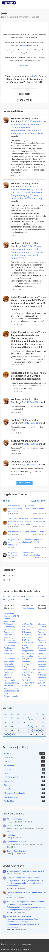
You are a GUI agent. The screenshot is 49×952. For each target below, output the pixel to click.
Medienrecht (9, 653)
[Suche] (32, 3)
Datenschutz (9, 627)
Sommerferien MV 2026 (16, 842)
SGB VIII (25, 675)
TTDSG (25, 683)
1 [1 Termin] (30, 718)
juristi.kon (9, 569)
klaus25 (9, 874)
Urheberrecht (9, 680)
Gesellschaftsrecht (11, 643)
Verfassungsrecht (11, 683)
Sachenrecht (9, 667)
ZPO (29, 685)
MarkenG (26, 661)
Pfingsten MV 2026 (14, 819)
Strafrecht (8, 675)
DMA (24, 635)
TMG (29, 680)
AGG (24, 624)
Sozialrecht (8, 672)
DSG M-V (26, 637)
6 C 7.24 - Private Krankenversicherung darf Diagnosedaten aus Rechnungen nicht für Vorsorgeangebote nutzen (28, 252)
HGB (32, 653)
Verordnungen (28, 608)
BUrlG (29, 629)
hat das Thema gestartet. (28, 303)
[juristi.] (9, 3)
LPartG (30, 659)
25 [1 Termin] (6, 735)
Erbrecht (7, 629)
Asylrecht (8, 616)
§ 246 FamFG (30, 444)
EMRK (24, 645)
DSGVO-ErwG (28, 643)
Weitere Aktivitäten (24, 483)
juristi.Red (10, 888)
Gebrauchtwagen (11, 640)
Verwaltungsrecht (11, 688)
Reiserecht (8, 664)
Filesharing (8, 637)
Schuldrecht (9, 669)
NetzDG (25, 664)
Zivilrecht (7, 694)
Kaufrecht (8, 651)
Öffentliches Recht (11, 659)
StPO (30, 677)
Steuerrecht (8, 677)
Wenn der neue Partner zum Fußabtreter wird (25, 871)
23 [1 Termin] (37, 730)
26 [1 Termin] (12, 735)
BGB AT (16, 616)
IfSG (24, 656)
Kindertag (11, 835)
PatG (32, 664)
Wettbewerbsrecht (11, 691)
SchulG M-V (29, 672)
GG (27, 653)
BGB (30, 627)
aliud (33, 76)
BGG (24, 629)
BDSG (24, 627)
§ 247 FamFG (30, 423)
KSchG (30, 656)
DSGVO (25, 640)
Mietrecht (8, 656)
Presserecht (9, 661)
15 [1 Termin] (31, 726)
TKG (24, 680)
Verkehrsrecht (9, 685)
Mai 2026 (7, 708)
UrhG (31, 683)
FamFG (25, 648)
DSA (29, 635)
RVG (24, 667)
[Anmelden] (39, 3)
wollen (23, 45)
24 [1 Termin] (43, 730)
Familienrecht (9, 635)
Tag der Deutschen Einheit (17, 851)
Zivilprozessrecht (11, 696)
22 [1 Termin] (31, 730)
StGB (24, 677)
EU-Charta (26, 632)
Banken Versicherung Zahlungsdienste (11, 621)
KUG (24, 659)
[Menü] (45, 3)
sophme (10, 898)
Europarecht (9, 632)
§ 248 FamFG (30, 402)
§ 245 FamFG (30, 464)
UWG (24, 685)
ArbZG (30, 624)
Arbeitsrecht (9, 613)
